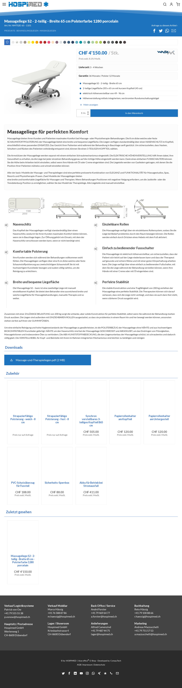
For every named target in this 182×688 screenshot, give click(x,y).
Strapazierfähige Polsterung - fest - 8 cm (57, 419)
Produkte (9, 30)
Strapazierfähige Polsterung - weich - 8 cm (22, 419)
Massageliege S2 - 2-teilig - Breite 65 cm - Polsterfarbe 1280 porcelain (23, 560)
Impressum (87, 664)
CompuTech (115, 660)
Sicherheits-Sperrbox (57, 482)
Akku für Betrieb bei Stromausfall (91, 484)
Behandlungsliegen (27, 30)
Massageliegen (48, 30)
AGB (79, 664)
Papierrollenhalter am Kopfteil (125, 417)
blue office (83, 660)
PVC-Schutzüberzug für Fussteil (23, 484)
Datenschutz (99, 664)
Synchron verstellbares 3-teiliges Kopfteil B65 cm (91, 420)
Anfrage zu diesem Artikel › (164, 25)
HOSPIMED (71, 660)
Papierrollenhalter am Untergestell (159, 417)
